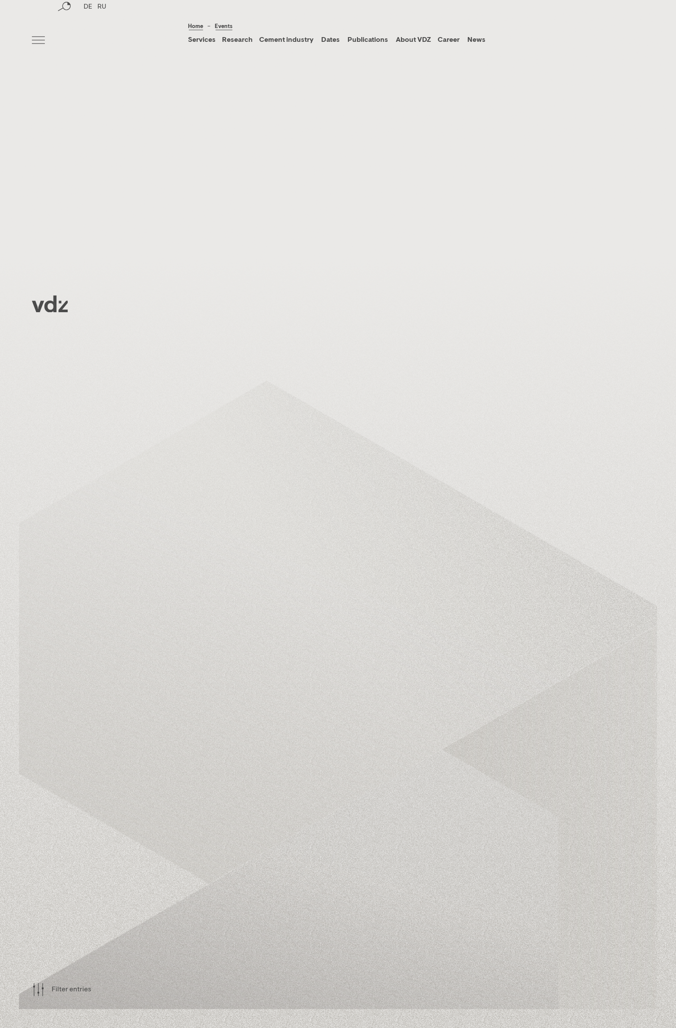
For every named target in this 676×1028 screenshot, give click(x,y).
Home (195, 26)
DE (88, 41)
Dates (330, 40)
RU (101, 41)
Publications (368, 40)
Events (223, 26)
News (475, 40)
